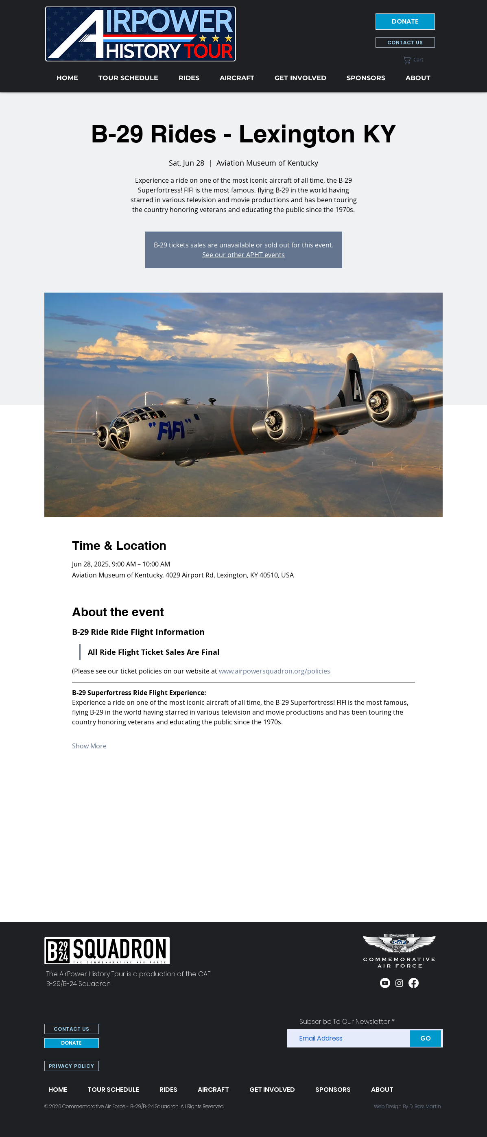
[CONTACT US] (405, 42)
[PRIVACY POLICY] (71, 1066)
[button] (419, 59)
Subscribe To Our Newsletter (344, 1022)
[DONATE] (405, 21)
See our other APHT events (243, 254)
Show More (89, 745)
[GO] (425, 1038)
